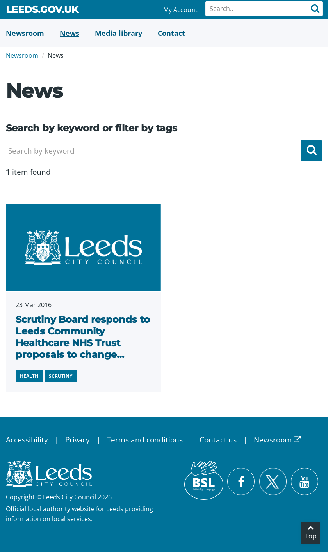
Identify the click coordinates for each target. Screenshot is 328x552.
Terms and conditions (145, 440)
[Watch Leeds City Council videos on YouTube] (304, 481)
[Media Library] (118, 33)
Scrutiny (60, 376)
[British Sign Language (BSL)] (203, 480)
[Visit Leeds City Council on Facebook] (241, 481)
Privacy (77, 440)
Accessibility (27, 440)
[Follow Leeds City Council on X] (272, 481)
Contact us (218, 440)
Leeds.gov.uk (42, 11)
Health (29, 376)
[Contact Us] (171, 33)
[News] (69, 33)
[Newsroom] (25, 33)
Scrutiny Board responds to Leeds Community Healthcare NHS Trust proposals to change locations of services (83, 343)
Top (310, 536)
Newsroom (22, 55)
